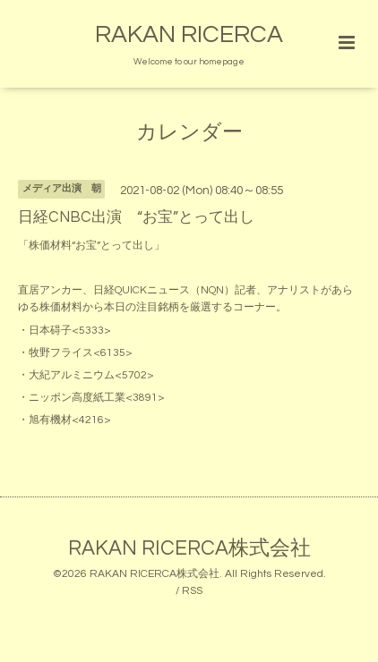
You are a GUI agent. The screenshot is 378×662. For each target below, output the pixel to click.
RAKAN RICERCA (189, 34)
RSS (192, 591)
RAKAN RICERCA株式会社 (189, 549)
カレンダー (189, 133)
